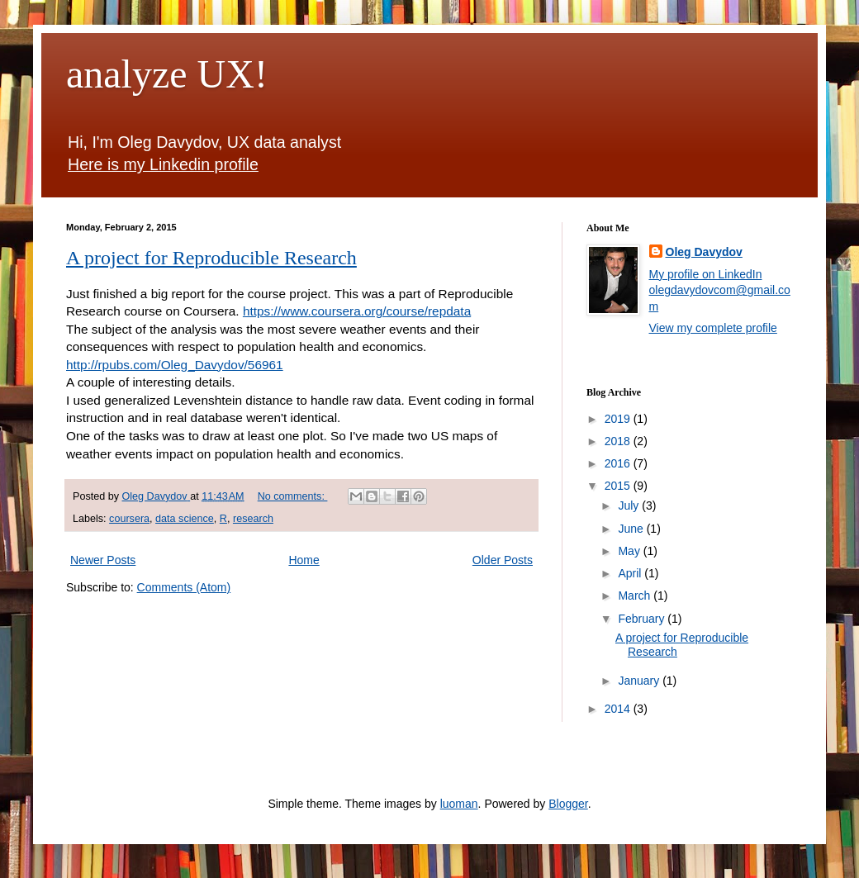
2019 (619, 418)
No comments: (293, 496)
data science (184, 518)
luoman (459, 803)
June (632, 528)
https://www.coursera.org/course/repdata (357, 311)
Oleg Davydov (704, 252)
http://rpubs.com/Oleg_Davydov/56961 (174, 365)
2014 (619, 708)
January (640, 680)
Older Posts (502, 560)
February (642, 618)
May (630, 551)
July (630, 505)
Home (303, 560)
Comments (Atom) (184, 587)
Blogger (567, 803)
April (631, 573)
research (253, 518)
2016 (619, 463)
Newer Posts (102, 560)
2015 (619, 485)
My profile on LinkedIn (705, 274)
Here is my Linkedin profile (163, 164)
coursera (129, 518)
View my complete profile (713, 328)
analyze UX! (167, 74)
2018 (619, 441)
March (635, 595)
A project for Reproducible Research (211, 257)
